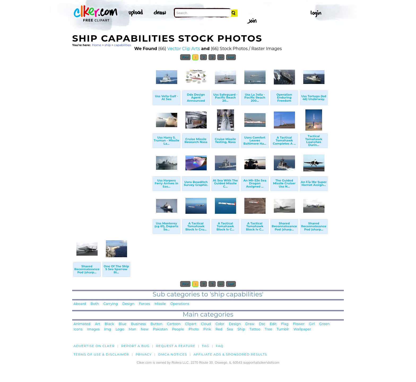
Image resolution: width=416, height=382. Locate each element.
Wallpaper (302, 329)
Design (128, 304)
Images (93, 329)
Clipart (191, 324)
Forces (144, 304)
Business (138, 324)
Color (219, 324)
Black (109, 324)
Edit (273, 324)
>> (221, 57)
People (178, 329)
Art (97, 324)
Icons (78, 329)
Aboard (79, 304)
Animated (81, 324)
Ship (241, 329)
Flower (298, 324)
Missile (160, 304)
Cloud (206, 324)
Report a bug (135, 346)
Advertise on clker (94, 346)
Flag (284, 324)
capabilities (122, 45)
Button (156, 324)
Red (218, 329)
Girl (312, 324)
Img (107, 329)
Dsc (262, 324)
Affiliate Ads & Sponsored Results (230, 354)
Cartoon (174, 324)
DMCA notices (172, 354)
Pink (207, 329)
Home (96, 45)
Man (132, 329)
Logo (120, 329)
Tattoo (255, 329)
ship (108, 45)
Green (324, 324)
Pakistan (160, 329)
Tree (268, 329)
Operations (179, 304)
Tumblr (283, 329)
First (185, 57)
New (145, 329)
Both (94, 304)
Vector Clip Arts (183, 48)
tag (205, 346)
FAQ (219, 346)
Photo (193, 329)
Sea (230, 329)
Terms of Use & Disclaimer (101, 354)
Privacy (144, 354)
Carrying (110, 304)
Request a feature (175, 346)
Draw (249, 324)
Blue (122, 324)
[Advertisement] (112, 142)
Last (231, 57)
